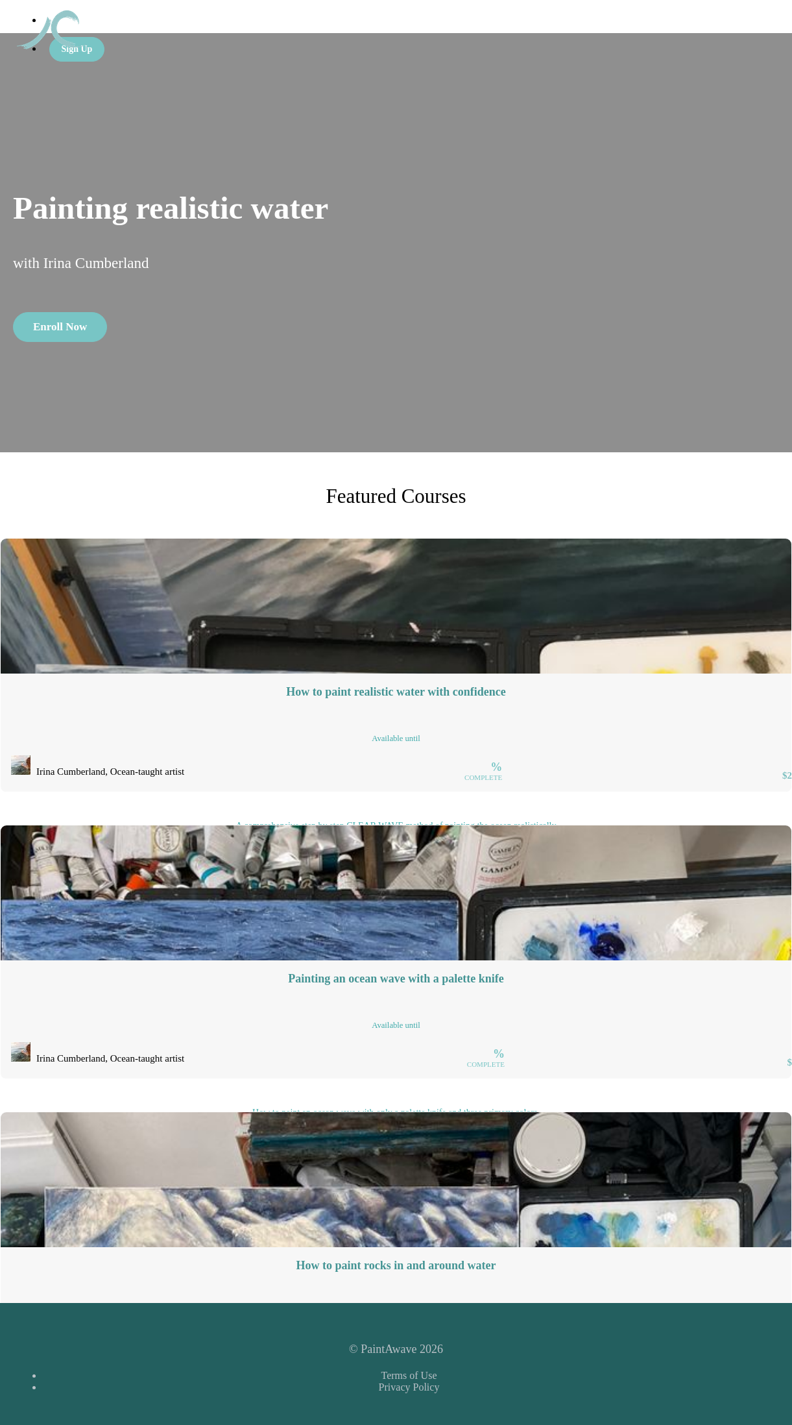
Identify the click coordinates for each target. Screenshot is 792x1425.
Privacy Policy (409, 1387)
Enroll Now (60, 327)
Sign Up (77, 49)
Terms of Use (409, 1375)
